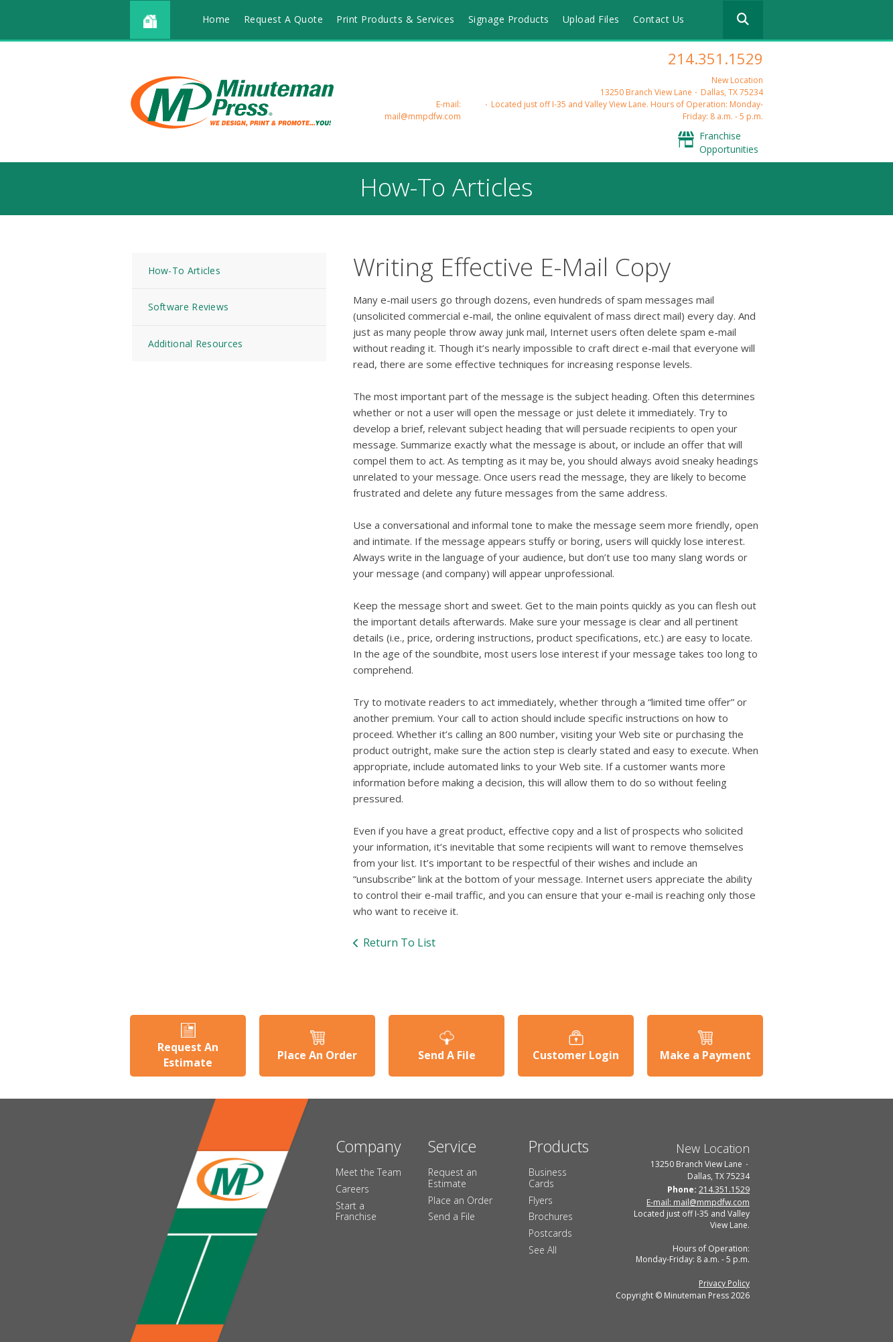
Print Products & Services (395, 19)
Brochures (551, 1216)
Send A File (447, 1055)
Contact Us (659, 19)
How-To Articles (184, 270)
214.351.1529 (715, 58)
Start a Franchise (356, 1211)
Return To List (399, 942)
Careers (352, 1188)
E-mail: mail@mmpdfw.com (423, 110)
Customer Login (576, 1055)
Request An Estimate (187, 1054)
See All (543, 1249)
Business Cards (548, 1178)
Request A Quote (284, 19)
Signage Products (508, 19)
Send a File (451, 1216)
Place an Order (460, 1200)
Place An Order (317, 1055)
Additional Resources (195, 343)
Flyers (541, 1200)
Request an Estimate (452, 1178)
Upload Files (591, 19)
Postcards (550, 1233)
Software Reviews (188, 306)
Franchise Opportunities (728, 142)
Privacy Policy (724, 1283)
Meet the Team (368, 1172)
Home (216, 19)
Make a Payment (705, 1055)
